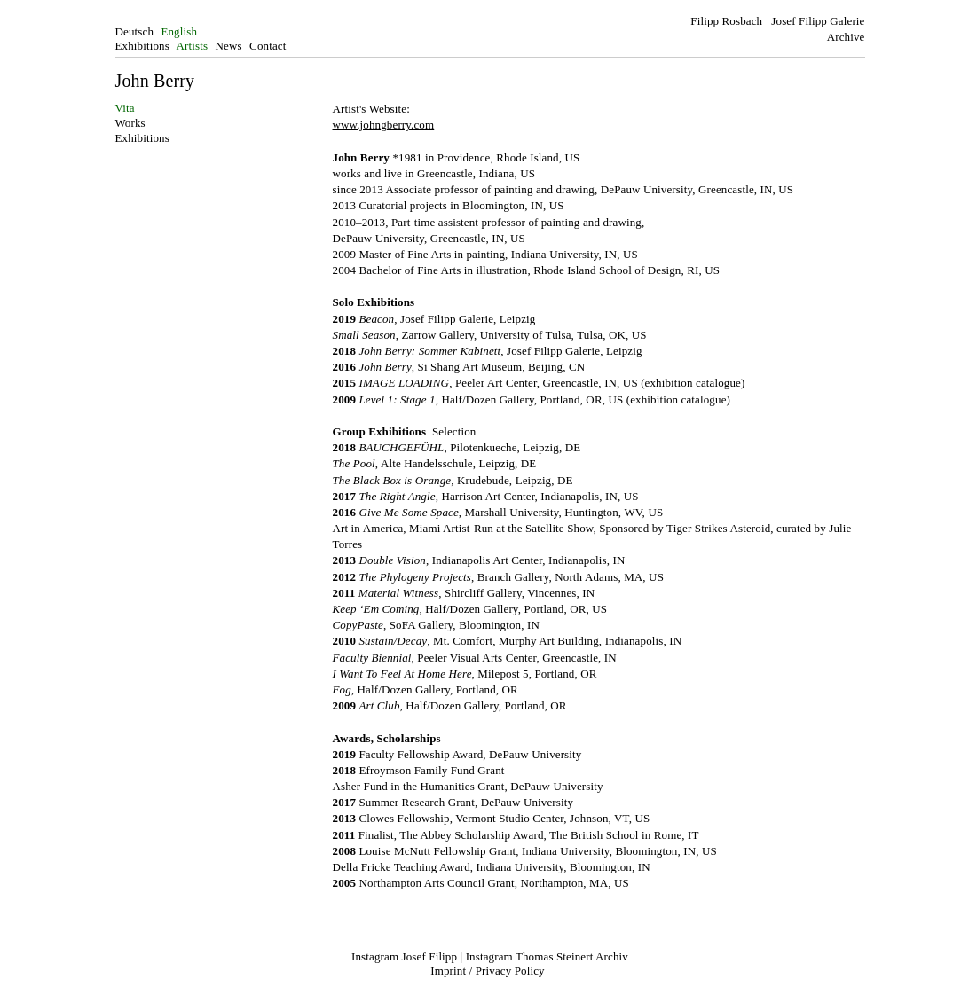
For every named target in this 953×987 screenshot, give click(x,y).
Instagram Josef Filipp (404, 956)
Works (130, 122)
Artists (193, 45)
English (179, 31)
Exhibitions (142, 45)
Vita (125, 107)
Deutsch (134, 31)
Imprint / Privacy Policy (487, 970)
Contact (267, 45)
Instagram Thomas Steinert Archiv (547, 956)
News (229, 45)
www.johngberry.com (384, 124)
